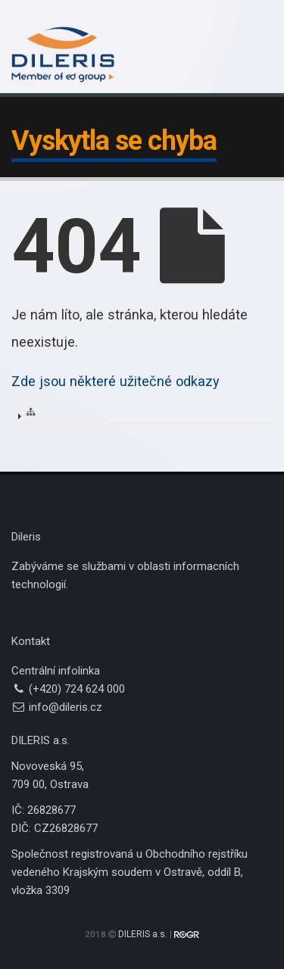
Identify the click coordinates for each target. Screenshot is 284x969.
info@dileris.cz (65, 707)
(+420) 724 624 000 (77, 689)
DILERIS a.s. (142, 934)
